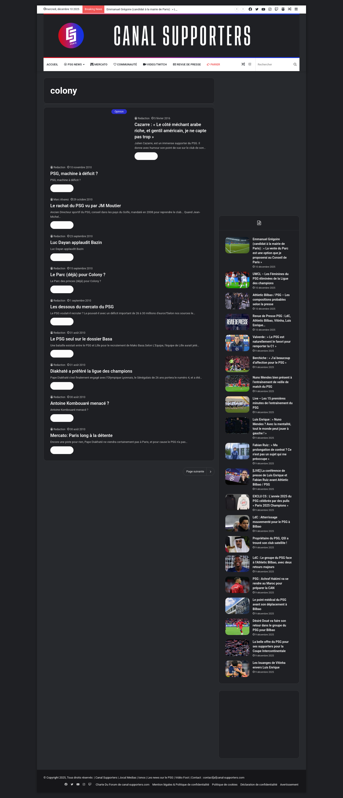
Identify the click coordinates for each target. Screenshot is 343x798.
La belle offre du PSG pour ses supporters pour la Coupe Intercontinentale (271, 646)
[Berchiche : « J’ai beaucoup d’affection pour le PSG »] (237, 364)
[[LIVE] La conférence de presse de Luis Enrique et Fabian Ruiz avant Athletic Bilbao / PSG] (237, 476)
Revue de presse (187, 64)
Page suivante (198, 471)
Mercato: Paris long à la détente (81, 435)
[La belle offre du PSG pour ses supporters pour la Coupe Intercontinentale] (237, 648)
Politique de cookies (224, 784)
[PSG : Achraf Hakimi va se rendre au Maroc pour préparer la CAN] (237, 585)
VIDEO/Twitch (155, 64)
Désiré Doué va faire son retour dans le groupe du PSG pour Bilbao (269, 625)
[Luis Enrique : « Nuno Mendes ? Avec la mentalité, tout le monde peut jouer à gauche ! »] (237, 425)
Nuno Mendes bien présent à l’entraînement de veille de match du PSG (272, 382)
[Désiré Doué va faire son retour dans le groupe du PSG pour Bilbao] (237, 627)
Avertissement (289, 784)
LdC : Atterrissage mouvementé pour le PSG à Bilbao (271, 522)
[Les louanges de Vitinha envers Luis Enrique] (237, 669)
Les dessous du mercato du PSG (82, 306)
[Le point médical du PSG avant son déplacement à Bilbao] (237, 606)
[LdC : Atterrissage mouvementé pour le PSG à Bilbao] (237, 523)
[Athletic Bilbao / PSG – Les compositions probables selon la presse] (237, 301)
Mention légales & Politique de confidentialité (180, 784)
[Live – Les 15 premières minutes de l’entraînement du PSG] (237, 404)
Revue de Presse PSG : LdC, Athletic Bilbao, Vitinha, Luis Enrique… (272, 320)
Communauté (125, 64)
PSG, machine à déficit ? (74, 173)
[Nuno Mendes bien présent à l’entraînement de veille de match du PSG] (237, 383)
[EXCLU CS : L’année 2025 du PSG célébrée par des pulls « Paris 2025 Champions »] (237, 502)
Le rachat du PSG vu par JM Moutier (85, 205)
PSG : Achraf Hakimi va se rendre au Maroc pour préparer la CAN (270, 583)
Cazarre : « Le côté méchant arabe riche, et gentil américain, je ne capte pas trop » (170, 130)
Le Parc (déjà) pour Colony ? (77, 274)
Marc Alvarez (61, 199)
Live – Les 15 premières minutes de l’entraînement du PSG (272, 403)
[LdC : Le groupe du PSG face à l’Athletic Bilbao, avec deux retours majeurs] (237, 564)
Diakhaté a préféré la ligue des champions (91, 371)
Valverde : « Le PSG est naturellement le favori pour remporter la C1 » (271, 341)
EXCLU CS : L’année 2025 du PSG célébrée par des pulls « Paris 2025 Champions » (272, 501)
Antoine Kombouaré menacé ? (79, 403)
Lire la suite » (146, 156)
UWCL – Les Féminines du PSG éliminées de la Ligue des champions (271, 278)
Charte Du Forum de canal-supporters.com (123, 784)
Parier (213, 64)
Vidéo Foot (182, 777)
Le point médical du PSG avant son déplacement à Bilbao (270, 604)
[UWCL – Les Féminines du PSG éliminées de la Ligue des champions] (237, 280)
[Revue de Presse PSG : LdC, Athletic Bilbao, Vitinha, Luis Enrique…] (237, 322)
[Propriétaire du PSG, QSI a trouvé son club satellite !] (237, 544)
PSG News (73, 64)
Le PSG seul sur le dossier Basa (81, 339)
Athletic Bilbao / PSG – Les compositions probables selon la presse (271, 299)
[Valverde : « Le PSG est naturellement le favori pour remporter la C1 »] (237, 343)
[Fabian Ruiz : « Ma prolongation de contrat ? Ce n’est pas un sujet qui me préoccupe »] (237, 451)
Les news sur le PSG (160, 777)
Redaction (144, 118)
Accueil (52, 64)
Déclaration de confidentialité (258, 784)
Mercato (98, 64)
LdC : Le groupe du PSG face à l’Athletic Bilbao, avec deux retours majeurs (272, 562)
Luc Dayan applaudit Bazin (76, 242)
